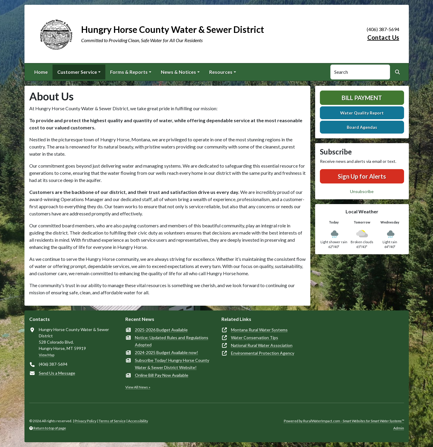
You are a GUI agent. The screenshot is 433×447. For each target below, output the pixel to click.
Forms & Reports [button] (129, 72)
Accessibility (138, 421)
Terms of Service (112, 421)
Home (41, 72)
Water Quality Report (362, 112)
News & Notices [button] (178, 72)
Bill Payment (362, 97)
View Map (46, 355)
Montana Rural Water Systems (259, 329)
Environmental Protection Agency (262, 353)
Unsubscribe (362, 191)
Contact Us (383, 37)
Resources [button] (220, 72)
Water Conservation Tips (254, 337)
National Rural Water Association (261, 345)
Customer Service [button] (77, 72)
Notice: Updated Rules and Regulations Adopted (171, 341)
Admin (398, 428)
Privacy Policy (85, 421)
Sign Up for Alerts (362, 176)
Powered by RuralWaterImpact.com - (344, 421)
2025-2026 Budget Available (161, 329)
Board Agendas (362, 127)
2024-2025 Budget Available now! (166, 352)
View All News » (137, 387)
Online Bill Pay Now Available (161, 375)
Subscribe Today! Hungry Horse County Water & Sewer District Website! (172, 364)
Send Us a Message (57, 373)
